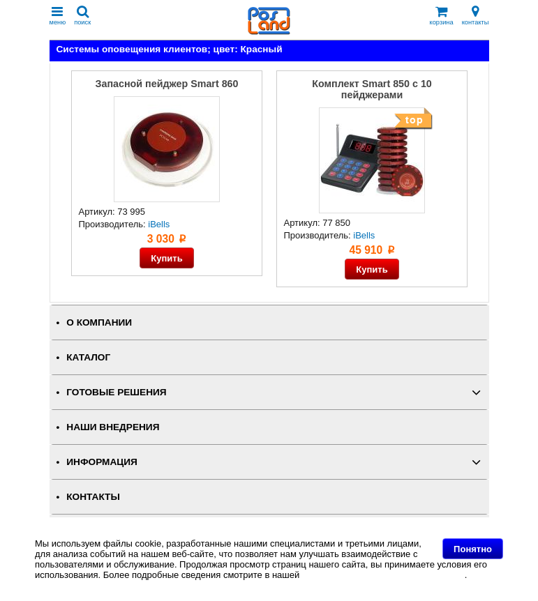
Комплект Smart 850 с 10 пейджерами (372, 89)
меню (58, 16)
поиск (82, 16)
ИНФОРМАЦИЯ (101, 462)
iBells (159, 224)
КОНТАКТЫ (92, 497)
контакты (475, 16)
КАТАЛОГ (88, 357)
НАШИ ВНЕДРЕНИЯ (112, 427)
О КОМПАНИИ (99, 322)
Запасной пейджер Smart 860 (167, 83)
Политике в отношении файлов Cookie (383, 575)
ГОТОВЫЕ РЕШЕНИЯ (116, 392)
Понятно (473, 549)
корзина (442, 16)
